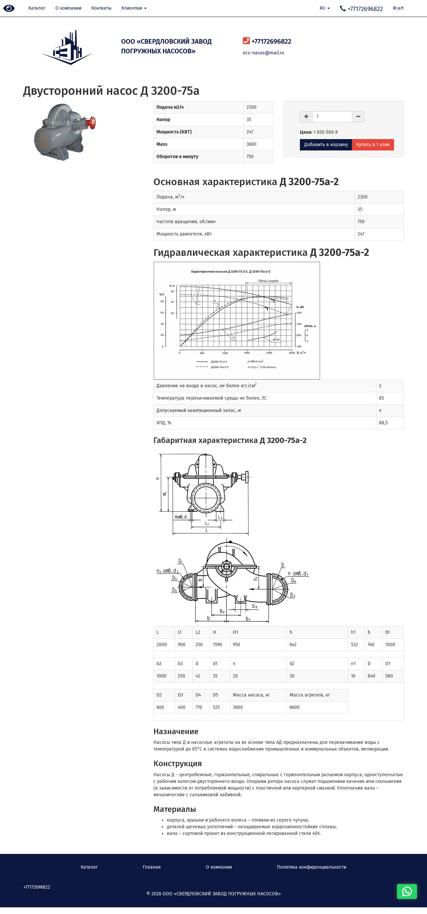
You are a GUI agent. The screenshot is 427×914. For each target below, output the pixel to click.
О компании (68, 8)
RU (325, 8)
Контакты (101, 8)
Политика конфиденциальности (311, 867)
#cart (398, 8)
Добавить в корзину (326, 144)
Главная (152, 867)
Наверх (11, 904)
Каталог (36, 8)
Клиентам (134, 8)
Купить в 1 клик (373, 144)
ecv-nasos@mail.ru (263, 53)
